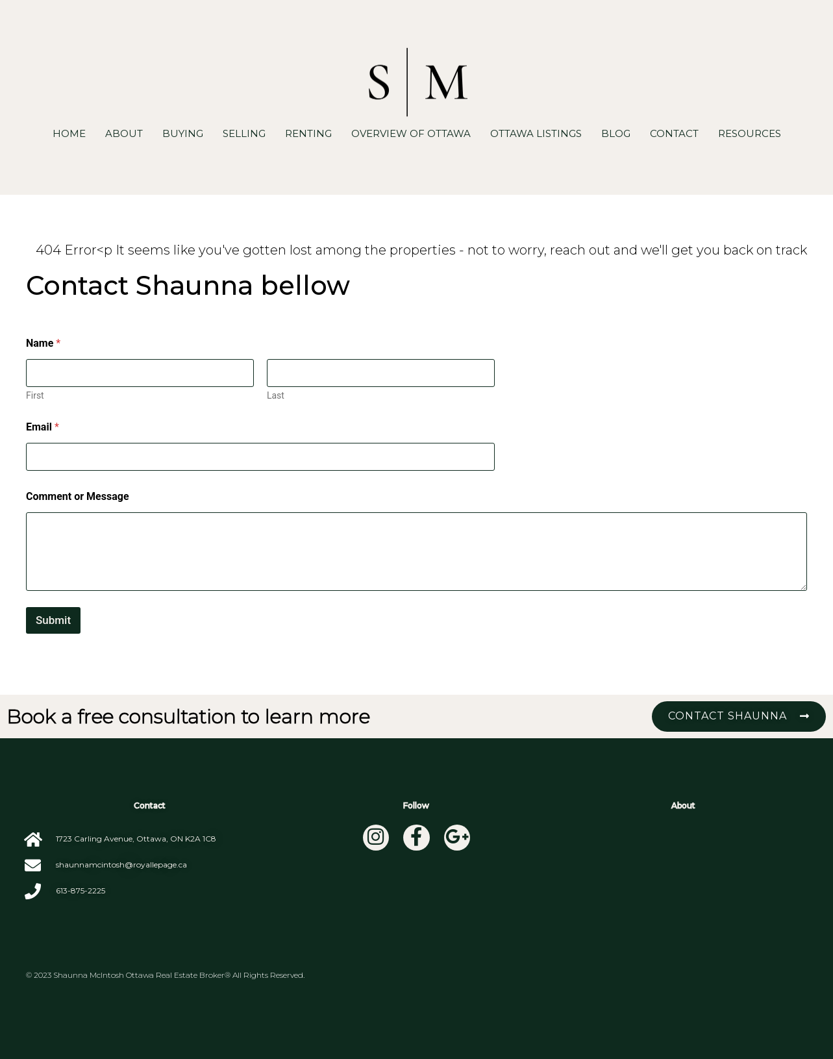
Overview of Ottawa (411, 133)
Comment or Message (77, 496)
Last (275, 395)
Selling (244, 133)
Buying (182, 133)
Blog (615, 133)
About (124, 133)
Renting (308, 133)
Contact (674, 133)
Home (69, 133)
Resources (749, 133)
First (35, 395)
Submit (53, 620)
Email (42, 427)
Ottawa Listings (536, 133)
